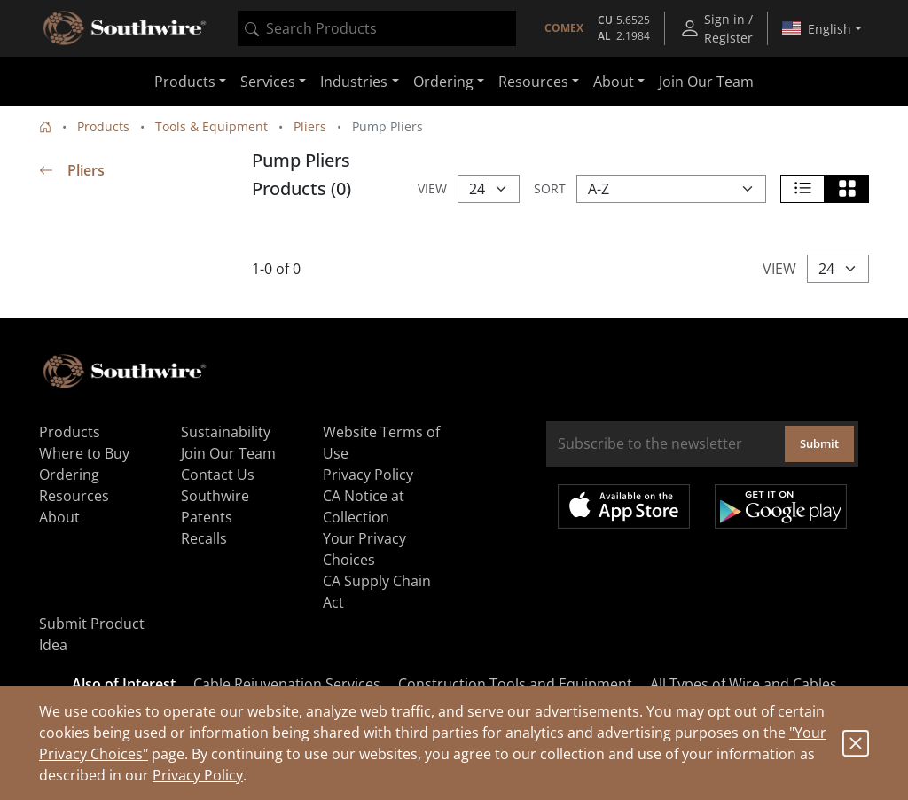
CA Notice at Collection (363, 506)
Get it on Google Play (781, 506)
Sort (550, 188)
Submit (819, 443)
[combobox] (377, 28)
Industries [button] (353, 81)
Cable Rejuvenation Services (286, 684)
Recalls (204, 538)
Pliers (310, 126)
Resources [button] (533, 81)
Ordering (69, 474)
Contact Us (217, 474)
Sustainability (225, 432)
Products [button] (184, 81)
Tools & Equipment (211, 126)
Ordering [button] (443, 81)
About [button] (613, 81)
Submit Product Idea (92, 634)
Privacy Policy (198, 775)
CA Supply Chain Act (377, 591)
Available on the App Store (624, 506)
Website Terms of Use (381, 442)
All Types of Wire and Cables (743, 684)
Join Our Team (706, 81)
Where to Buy (84, 453)
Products (103, 126)
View (432, 188)
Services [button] (267, 81)
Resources (74, 496)
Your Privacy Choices (364, 549)
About (59, 517)
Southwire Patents (215, 506)
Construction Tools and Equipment (515, 684)
